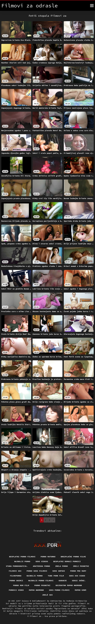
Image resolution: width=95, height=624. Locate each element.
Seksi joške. (79, 580)
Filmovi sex (15, 571)
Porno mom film (21, 585)
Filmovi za (36, 616)
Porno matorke (48, 556)
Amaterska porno (41, 566)
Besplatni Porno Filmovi (22, 556)
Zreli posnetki (81, 566)
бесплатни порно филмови (69, 585)
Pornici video (16, 590)
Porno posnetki (42, 585)
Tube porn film (56, 576)
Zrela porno (61, 566)
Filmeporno (15, 576)
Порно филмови (36, 590)
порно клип (80, 590)
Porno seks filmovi (37, 571)
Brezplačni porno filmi (73, 556)
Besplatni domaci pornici (67, 561)
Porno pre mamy (78, 571)
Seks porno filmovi (59, 590)
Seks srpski (58, 571)
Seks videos (42, 561)
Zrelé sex (47, 595)
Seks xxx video (77, 576)
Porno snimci (16, 580)
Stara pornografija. (17, 566)
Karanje (63, 580)
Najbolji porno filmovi (41, 580)
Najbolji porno (22, 561)
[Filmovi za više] (92, 5)
